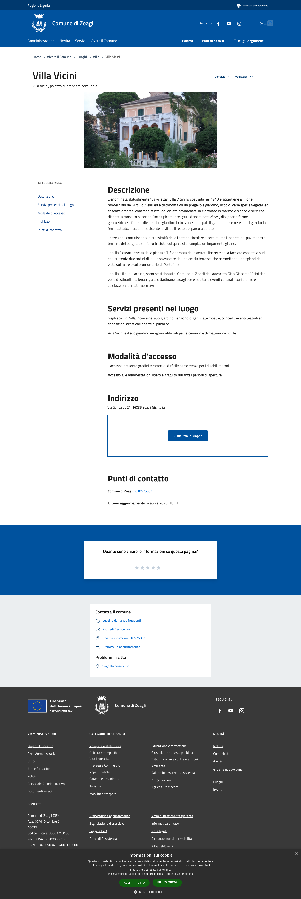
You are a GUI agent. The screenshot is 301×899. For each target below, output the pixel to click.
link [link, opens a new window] (191, 874)
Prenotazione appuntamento (109, 815)
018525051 (143, 491)
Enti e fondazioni (39, 768)
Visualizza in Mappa (187, 435)
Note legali (159, 830)
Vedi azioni (244, 76)
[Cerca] (268, 23)
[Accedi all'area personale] (252, 5)
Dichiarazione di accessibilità (171, 838)
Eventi (217, 789)
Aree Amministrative (42, 753)
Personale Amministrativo (46, 783)
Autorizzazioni (161, 780)
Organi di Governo (40, 746)
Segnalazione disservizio (106, 823)
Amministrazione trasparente (172, 815)
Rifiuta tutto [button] (167, 882)
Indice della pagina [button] (50, 183)
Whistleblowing (162, 846)
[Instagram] (231, 23)
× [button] (296, 853)
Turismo (95, 786)
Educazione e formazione (169, 745)
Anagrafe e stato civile (105, 746)
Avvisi (217, 761)
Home (37, 56)
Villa (96, 56)
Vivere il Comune (59, 56)
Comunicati (221, 753)
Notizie (218, 746)
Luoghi (82, 56)
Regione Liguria (39, 5)
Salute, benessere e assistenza (173, 772)
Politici (32, 776)
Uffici (31, 761)
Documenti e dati (40, 791)
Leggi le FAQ (98, 830)
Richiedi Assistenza (103, 838)
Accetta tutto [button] (134, 882)
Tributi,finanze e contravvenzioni (174, 759)
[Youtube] (221, 23)
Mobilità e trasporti (103, 793)
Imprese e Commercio (104, 765)
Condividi (223, 76)
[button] (150, 892)
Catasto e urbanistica (104, 778)
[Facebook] (210, 23)
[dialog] (150, 874)
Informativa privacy (165, 823)
